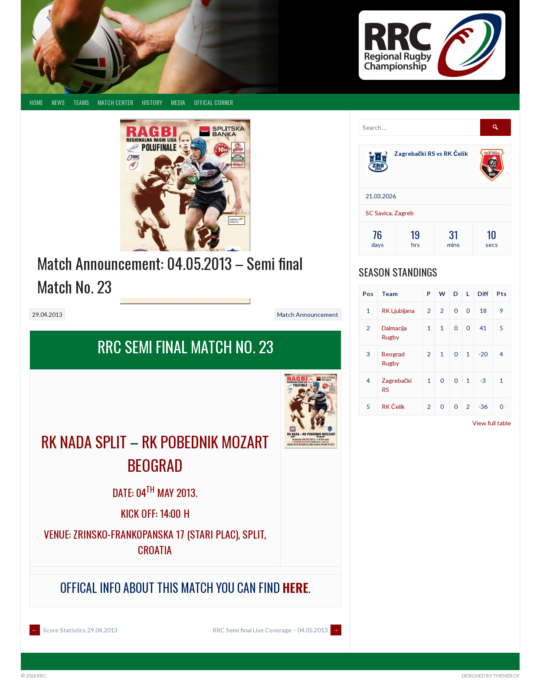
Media (178, 102)
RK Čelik (393, 406)
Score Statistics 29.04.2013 (73, 630)
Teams (81, 102)
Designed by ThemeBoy (490, 675)
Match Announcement (307, 314)
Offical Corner (213, 102)
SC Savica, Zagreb (390, 213)
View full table (491, 423)
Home (36, 102)
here (295, 587)
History (152, 102)
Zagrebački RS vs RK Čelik (431, 153)
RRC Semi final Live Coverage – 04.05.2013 (277, 630)
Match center (115, 102)
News (58, 102)
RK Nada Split (84, 441)
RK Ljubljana (398, 310)
